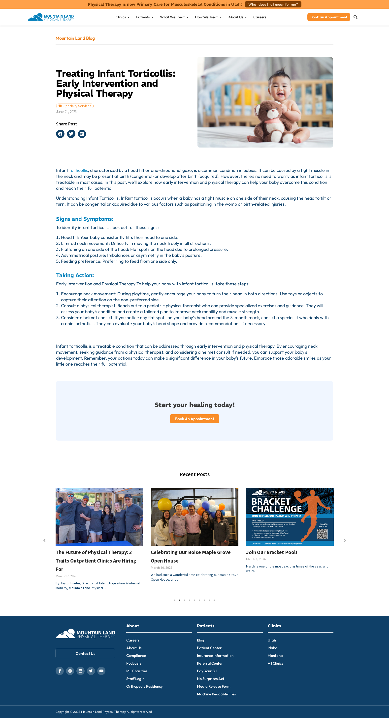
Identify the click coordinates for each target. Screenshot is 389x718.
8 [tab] (209, 600)
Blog (200, 640)
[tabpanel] (99, 541)
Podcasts (133, 663)
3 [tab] (184, 600)
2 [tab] (179, 600)
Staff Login (135, 678)
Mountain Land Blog (75, 38)
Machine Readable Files (216, 694)
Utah (272, 640)
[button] (60, 134)
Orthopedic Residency (144, 686)
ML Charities (136, 671)
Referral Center (210, 663)
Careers (132, 640)
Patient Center (209, 647)
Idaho (272, 647)
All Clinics (275, 663)
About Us (133, 647)
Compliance (136, 655)
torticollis (78, 170)
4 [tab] (189, 600)
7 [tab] (204, 600)
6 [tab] (199, 600)
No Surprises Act (210, 678)
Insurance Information (215, 655)
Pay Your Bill (207, 671)
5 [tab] (194, 600)
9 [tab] (214, 600)
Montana (275, 655)
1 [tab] (174, 600)
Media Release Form (213, 686)
